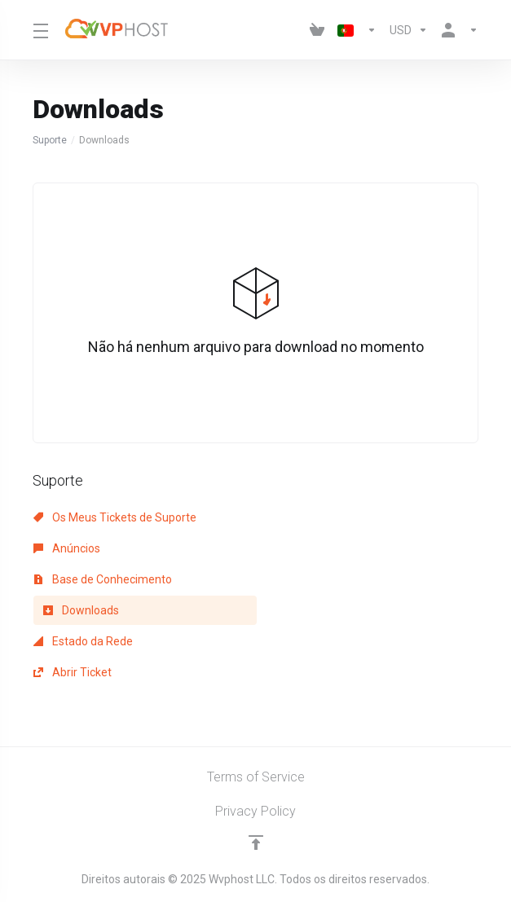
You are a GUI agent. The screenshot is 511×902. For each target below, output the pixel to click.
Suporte (50, 140)
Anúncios (66, 548)
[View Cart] (317, 30)
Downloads (81, 610)
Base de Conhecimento (102, 579)
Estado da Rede (83, 641)
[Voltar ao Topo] (256, 842)
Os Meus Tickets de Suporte (114, 517)
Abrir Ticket (72, 672)
